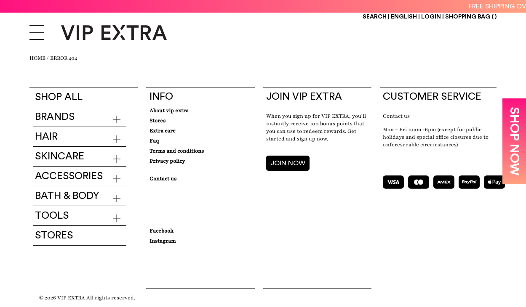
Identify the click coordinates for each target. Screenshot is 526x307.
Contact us (396, 116)
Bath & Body (67, 196)
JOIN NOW (287, 163)
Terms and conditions (177, 151)
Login (431, 17)
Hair (46, 137)
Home (37, 58)
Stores (54, 235)
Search (375, 17)
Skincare (59, 156)
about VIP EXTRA (169, 110)
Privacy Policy (167, 161)
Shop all (59, 97)
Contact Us (163, 178)
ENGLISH (404, 17)
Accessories (69, 176)
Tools (52, 216)
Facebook (162, 231)
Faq (154, 141)
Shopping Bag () (471, 17)
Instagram (163, 241)
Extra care (163, 130)
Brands (55, 117)
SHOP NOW (514, 141)
